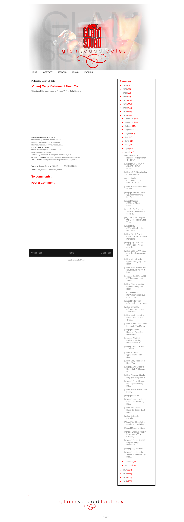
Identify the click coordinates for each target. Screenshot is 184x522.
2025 (125, 89)
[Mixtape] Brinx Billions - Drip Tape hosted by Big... (134, 383)
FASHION (88, 72)
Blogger (105, 517)
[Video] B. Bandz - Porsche (132, 417)
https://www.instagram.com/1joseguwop (60, 160)
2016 (125, 474)
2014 (125, 481)
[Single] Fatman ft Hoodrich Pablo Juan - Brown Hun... (134, 332)
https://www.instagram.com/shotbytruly (56, 155)
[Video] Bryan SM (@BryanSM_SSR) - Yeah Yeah (134, 309)
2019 (125, 111)
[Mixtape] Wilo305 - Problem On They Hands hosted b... (132, 340)
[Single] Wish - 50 (131, 395)
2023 (125, 96)
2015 (125, 477)
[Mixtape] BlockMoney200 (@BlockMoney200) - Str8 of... (135, 278)
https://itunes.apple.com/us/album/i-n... (46, 142)
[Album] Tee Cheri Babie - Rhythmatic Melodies (135, 423)
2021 (125, 104)
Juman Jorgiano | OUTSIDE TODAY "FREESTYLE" (133, 180)
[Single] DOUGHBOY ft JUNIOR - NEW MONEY (134, 166)
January (128, 465)
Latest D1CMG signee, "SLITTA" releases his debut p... (134, 211)
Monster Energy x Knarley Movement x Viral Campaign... (135, 434)
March (128, 152)
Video (59, 170)
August (128, 133)
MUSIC (75, 72)
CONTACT (47, 72)
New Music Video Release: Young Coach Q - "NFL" (135, 157)
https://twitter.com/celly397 (41, 152)
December (129, 118)
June (127, 141)
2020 (125, 108)
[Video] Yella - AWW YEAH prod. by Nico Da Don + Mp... (135, 253)
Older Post (106, 253)
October (128, 126)
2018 (125, 115)
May (127, 145)
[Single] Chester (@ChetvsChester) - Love (133, 203)
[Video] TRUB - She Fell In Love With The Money (135, 325)
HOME (34, 72)
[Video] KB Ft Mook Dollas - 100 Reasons (135, 173)
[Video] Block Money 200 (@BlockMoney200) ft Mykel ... (134, 270)
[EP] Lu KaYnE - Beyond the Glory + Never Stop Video (135, 219)
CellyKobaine (42, 170)
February (129, 461)
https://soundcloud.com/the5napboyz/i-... (47, 145)
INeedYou (52, 170)
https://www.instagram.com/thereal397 (46, 150)
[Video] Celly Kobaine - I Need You (134, 362)
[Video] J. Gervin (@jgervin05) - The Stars (133, 354)
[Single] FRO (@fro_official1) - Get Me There (134, 228)
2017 (125, 470)
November (129, 122)
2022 (125, 100)
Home (71, 253)
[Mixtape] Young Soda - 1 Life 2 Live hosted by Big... (135, 401)
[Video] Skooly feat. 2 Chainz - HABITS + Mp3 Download (135, 236)
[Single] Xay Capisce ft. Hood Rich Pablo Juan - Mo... (135, 369)
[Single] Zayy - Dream (133, 448)
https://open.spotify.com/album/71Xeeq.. (46, 140)
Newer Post (36, 253)
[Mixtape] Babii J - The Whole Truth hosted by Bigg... (134, 454)
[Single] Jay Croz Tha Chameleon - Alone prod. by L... (133, 244)
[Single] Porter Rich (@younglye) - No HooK (135, 302)
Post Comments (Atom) (76, 260)
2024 (125, 93)
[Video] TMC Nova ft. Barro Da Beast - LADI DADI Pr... (134, 410)
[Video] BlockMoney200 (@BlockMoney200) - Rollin (134, 286)
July (127, 137)
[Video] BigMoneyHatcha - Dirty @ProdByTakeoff (135, 376)
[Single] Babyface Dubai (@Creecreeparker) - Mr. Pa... (134, 194)
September (130, 130)
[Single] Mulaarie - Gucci (134, 428)
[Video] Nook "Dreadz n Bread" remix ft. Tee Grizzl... (134, 317)
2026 (125, 85)
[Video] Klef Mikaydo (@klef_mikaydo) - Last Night (135, 261)
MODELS (62, 72)
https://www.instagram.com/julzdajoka (65, 157)
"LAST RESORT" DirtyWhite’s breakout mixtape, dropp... (134, 294)
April (127, 148)
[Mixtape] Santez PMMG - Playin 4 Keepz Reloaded (135, 442)
